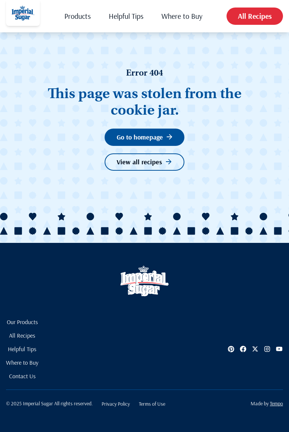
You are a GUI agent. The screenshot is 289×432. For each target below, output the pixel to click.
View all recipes (144, 162)
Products (77, 16)
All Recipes (255, 16)
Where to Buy (181, 16)
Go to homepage (144, 137)
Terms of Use (152, 403)
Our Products (22, 322)
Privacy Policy (116, 403)
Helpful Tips (126, 16)
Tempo (276, 403)
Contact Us (22, 376)
